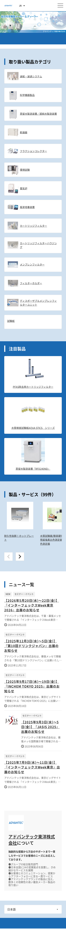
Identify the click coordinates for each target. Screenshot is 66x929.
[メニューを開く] (60, 5)
